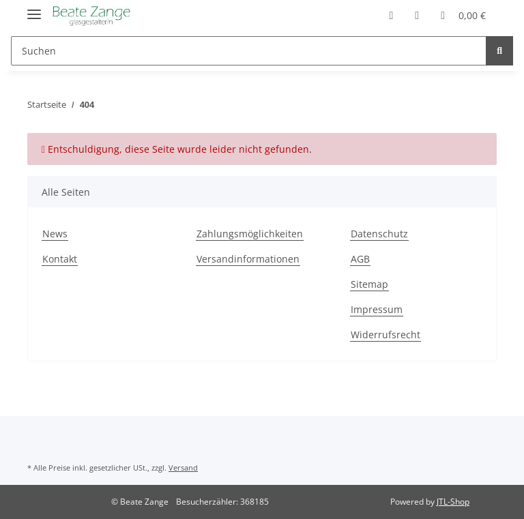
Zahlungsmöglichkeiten (249, 233)
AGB (360, 258)
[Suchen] (248, 50)
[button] (391, 15)
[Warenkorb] (463, 15)
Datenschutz (379, 233)
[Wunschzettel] (417, 15)
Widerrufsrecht (385, 334)
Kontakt (59, 258)
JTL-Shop (453, 501)
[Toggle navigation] (34, 8)
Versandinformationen (248, 258)
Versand (183, 467)
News (55, 233)
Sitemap (369, 284)
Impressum (377, 309)
